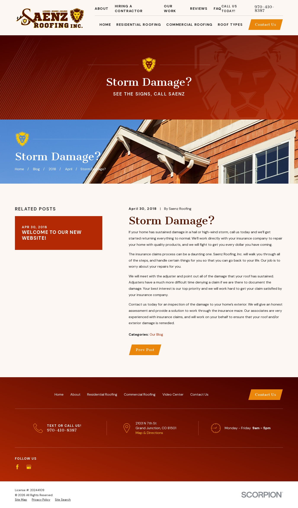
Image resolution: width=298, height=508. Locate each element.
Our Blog (156, 334)
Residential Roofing (102, 394)
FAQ (217, 8)
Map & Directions (149, 432)
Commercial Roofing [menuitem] (189, 24)
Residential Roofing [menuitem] (138, 24)
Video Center (173, 394)
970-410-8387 (264, 9)
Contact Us (265, 24)
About (102, 8)
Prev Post (145, 350)
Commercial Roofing (139, 394)
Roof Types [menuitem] (230, 24)
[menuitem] (21, 500)
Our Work (170, 8)
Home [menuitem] (105, 24)
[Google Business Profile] (28, 466)
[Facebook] (17, 466)
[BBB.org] (52, 466)
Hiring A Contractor (129, 8)
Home (59, 394)
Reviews (198, 8)
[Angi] (40, 466)
